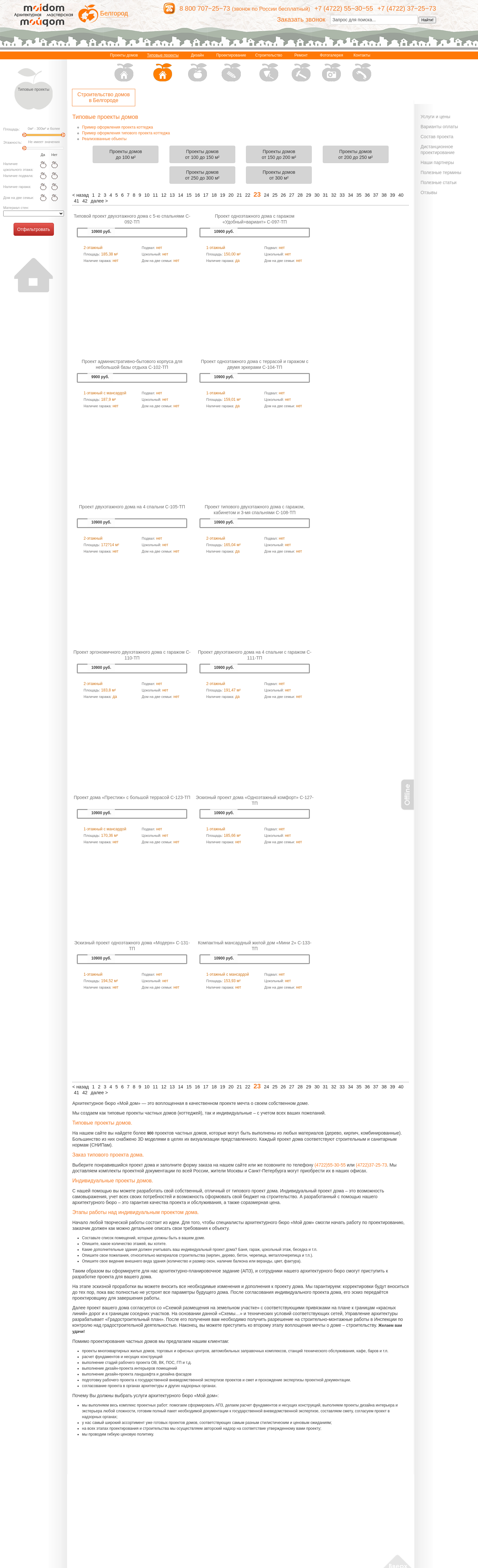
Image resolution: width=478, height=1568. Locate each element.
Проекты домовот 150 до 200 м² (279, 154)
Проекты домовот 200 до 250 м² (355, 154)
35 (358, 195)
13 (172, 195)
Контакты (361, 68)
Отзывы (429, 192)
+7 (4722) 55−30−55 (343, 8)
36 (367, 195)
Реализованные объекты (104, 139)
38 (384, 195)
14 (180, 195)
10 (146, 195)
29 (308, 195)
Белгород (114, 13)
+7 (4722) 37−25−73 (406, 8)
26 (283, 195)
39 (392, 195)
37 (375, 195)
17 (205, 195)
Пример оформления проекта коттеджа (117, 127)
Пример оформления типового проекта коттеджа (126, 133)
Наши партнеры (437, 162)
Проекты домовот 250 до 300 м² (202, 175)
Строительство (268, 68)
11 (155, 195)
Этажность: (12, 142)
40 (400, 195)
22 (247, 195)
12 (163, 195)
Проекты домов (124, 68)
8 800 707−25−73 (204, 8)
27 (291, 195)
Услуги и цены (435, 116)
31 (325, 195)
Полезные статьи (438, 182)
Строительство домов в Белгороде (103, 97)
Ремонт (301, 68)
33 (342, 195)
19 (222, 195)
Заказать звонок (301, 19)
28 (300, 195)
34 (350, 195)
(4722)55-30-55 (330, 1165)
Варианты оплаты (439, 126)
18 (214, 195)
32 (333, 195)
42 (84, 200)
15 (188, 195)
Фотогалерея (331, 68)
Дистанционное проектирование (437, 149)
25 (275, 195)
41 (76, 200)
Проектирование (231, 68)
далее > (99, 200)
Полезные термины (441, 172)
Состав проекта (437, 136)
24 (266, 195)
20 (231, 195)
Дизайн (197, 68)
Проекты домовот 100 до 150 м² (202, 154)
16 (197, 195)
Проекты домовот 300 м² (279, 175)
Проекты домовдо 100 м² (125, 154)
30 (317, 195)
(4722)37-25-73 (371, 1165)
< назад (80, 195)
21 (239, 195)
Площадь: (11, 129)
